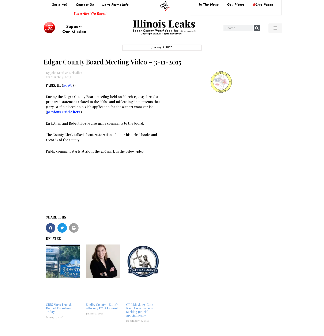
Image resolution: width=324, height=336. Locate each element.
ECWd (68, 85)
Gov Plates (235, 5)
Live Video (263, 5)
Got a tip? (59, 5)
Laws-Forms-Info (115, 5)
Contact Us (85, 5)
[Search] (257, 28)
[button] (50, 228)
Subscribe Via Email (90, 13)
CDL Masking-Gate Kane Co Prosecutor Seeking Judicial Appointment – (140, 310)
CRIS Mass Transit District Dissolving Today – (59, 308)
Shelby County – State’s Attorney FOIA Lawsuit (102, 306)
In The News (209, 5)
